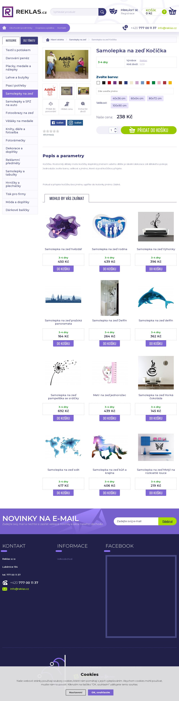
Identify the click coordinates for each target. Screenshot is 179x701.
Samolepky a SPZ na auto (18, 103)
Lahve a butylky (17, 77)
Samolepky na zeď (19, 93)
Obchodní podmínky (20, 27)
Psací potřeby (16, 85)
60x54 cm (137, 98)
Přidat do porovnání (50, 107)
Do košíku (63, 269)
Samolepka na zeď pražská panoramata (63, 322)
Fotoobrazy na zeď (19, 113)
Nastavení (75, 692)
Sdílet (58, 122)
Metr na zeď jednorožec (109, 395)
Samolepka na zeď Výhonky (156, 249)
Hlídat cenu (67, 106)
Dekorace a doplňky (14, 150)
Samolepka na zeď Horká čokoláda (155, 397)
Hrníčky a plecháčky (13, 184)
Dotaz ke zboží (82, 107)
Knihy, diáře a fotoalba (15, 130)
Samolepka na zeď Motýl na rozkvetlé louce (156, 471)
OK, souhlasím (100, 692)
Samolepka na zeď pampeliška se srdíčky (63, 397)
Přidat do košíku (148, 130)
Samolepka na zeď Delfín (109, 320)
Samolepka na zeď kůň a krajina (109, 471)
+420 (24, 583)
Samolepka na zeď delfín (156, 320)
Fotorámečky (15, 140)
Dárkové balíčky (17, 210)
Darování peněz (17, 58)
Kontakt (61, 27)
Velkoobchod (64, 559)
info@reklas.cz (167, 28)
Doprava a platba (44, 27)
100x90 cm (120, 105)
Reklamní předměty (13, 161)
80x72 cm (155, 98)
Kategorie (11, 40)
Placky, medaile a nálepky (18, 67)
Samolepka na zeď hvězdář (63, 249)
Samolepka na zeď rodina (109, 249)
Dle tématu (29, 40)
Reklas (143, 60)
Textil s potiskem (18, 50)
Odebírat (167, 521)
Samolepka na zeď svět (63, 469)
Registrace (125, 13)
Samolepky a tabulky (15, 173)
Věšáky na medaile (19, 121)
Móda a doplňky (17, 202)
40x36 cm (119, 98)
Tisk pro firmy (16, 194)
